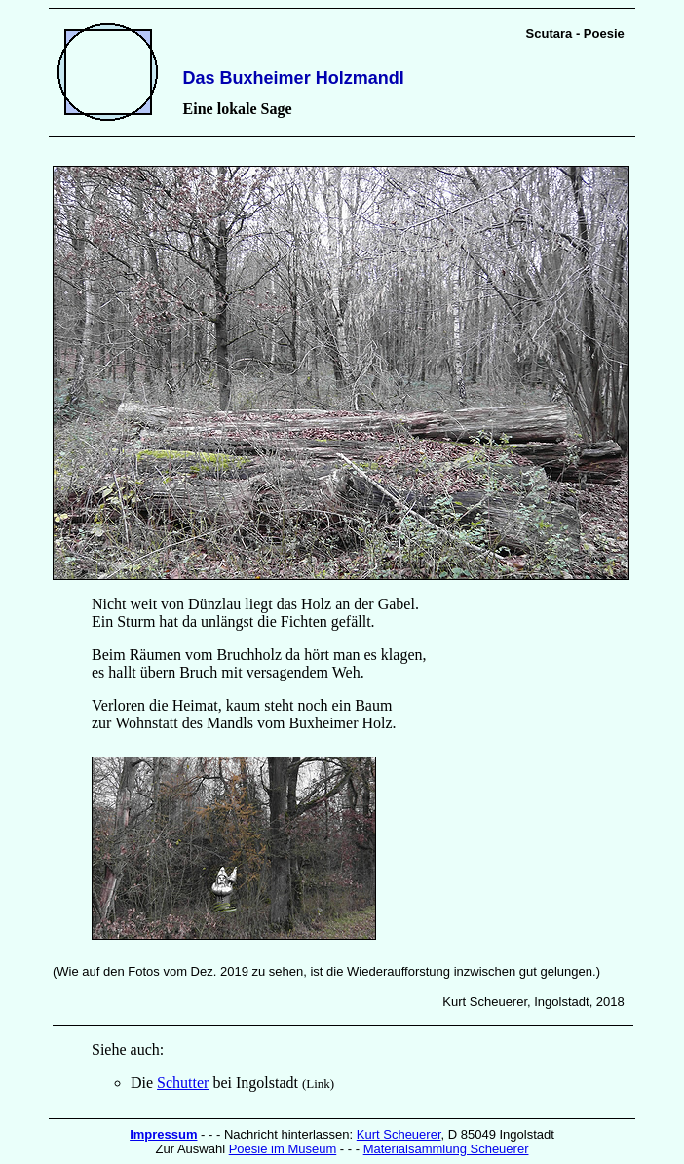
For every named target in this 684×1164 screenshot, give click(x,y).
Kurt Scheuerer (399, 1134)
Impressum (163, 1134)
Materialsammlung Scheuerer (446, 1149)
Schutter (183, 1082)
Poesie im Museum (283, 1149)
